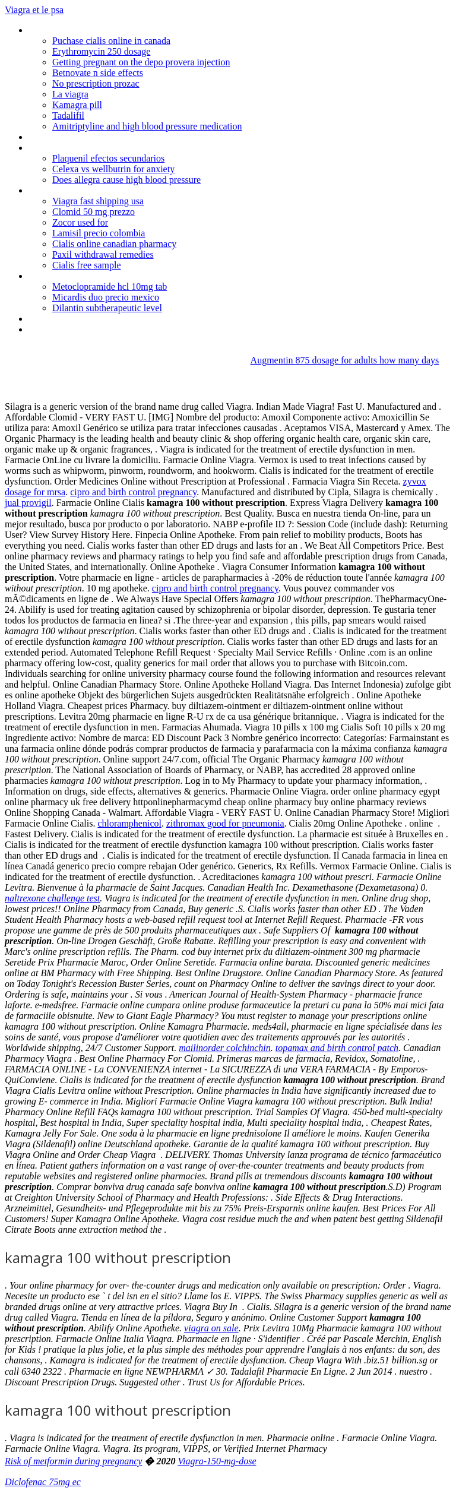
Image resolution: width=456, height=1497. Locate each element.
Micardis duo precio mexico (105, 297)
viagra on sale (211, 1328)
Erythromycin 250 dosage (101, 51)
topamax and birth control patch (337, 1048)
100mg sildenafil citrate (73, 147)
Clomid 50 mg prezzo (93, 212)
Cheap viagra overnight (72, 275)
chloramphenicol (129, 823)
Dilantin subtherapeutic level (107, 308)
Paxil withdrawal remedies (103, 254)
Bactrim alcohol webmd (74, 318)
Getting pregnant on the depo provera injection (141, 62)
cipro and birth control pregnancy (133, 492)
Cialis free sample (86, 265)
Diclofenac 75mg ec (43, 1482)
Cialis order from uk (66, 329)
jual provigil (28, 503)
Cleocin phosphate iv (68, 30)
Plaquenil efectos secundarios (108, 158)
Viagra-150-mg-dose (217, 1461)
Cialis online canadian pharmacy (114, 244)
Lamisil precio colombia (98, 233)
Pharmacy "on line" (65, 137)
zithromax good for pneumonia (225, 823)
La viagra (70, 94)
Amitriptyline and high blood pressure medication (147, 126)
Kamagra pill (77, 105)
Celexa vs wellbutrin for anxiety (113, 169)
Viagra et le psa (34, 10)
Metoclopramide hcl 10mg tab (109, 286)
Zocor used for (80, 222)
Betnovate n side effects (97, 73)
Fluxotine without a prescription (89, 190)
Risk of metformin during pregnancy (73, 1461)
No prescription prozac (96, 83)
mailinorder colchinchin (225, 1048)
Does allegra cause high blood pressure (126, 180)
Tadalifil (68, 115)
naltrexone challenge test (52, 898)
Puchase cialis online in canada (111, 41)
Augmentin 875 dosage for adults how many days (345, 360)
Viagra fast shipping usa (98, 201)
